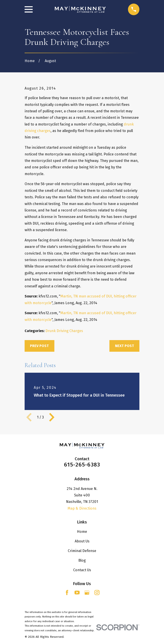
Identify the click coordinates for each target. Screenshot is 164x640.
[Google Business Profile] (86, 592)
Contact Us (82, 570)
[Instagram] (97, 592)
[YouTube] (77, 592)
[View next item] (51, 417)
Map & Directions (82, 508)
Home (82, 531)
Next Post (124, 346)
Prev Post (39, 346)
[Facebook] (67, 592)
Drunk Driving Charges (64, 331)
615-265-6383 (82, 464)
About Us (82, 541)
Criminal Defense (82, 551)
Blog (82, 560)
